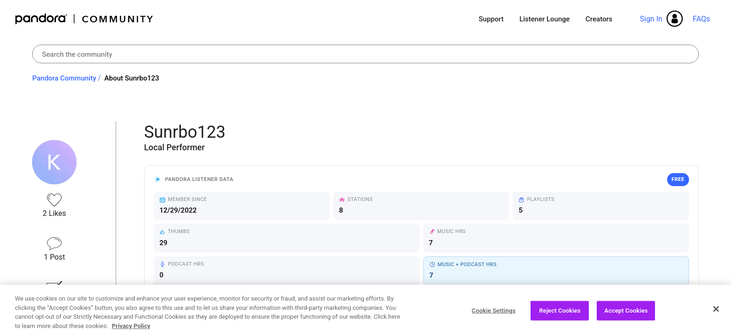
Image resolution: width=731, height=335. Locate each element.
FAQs (701, 18)
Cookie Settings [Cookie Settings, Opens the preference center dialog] (494, 313)
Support (491, 19)
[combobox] (365, 54)
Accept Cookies (626, 313)
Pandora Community (84, 19)
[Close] (716, 312)
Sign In (651, 18)
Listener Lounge (544, 19)
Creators (599, 19)
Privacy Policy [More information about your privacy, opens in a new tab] (131, 329)
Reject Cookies (559, 313)
